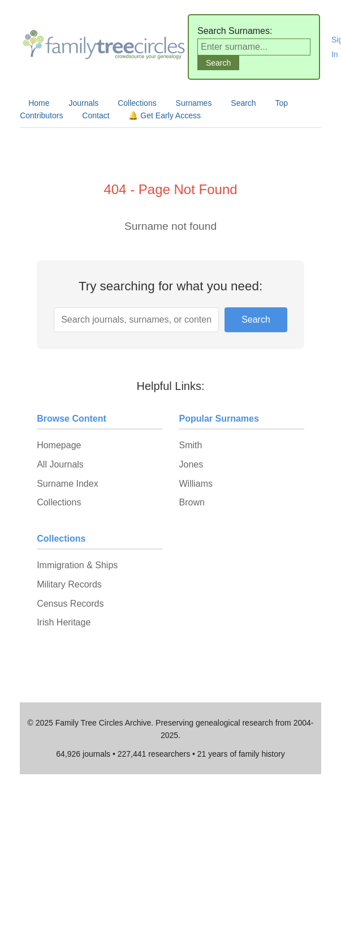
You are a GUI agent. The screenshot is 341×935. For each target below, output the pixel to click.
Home (38, 103)
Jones (191, 464)
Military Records (69, 584)
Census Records (70, 603)
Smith (190, 445)
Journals (83, 103)
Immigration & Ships (77, 565)
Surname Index (67, 483)
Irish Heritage (63, 622)
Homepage (59, 445)
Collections (137, 103)
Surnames (194, 103)
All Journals (60, 464)
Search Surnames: (235, 31)
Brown (192, 502)
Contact (95, 115)
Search (243, 103)
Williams (196, 483)
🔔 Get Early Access (164, 115)
